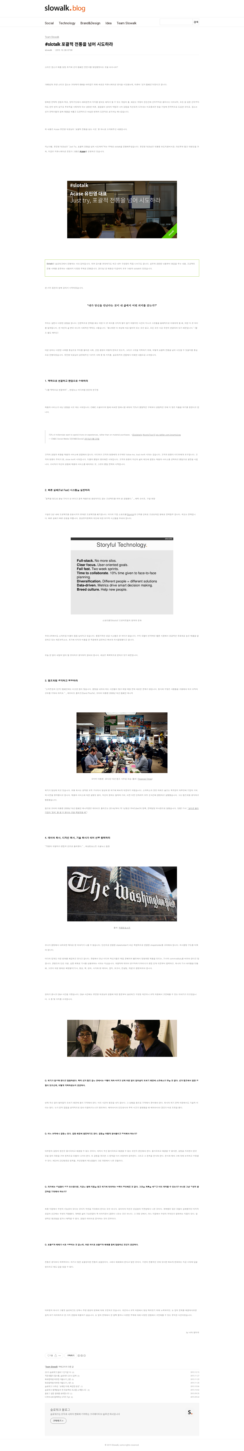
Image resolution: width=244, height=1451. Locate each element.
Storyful (130, 514)
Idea (108, 23)
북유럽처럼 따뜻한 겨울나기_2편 (58, 1379)
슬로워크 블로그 (60, 1409)
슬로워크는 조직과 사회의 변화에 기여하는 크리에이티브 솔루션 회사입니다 (85, 1414)
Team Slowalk (126, 23)
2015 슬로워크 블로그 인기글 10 (58, 1372)
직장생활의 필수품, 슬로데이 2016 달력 (61, 1376)
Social (49, 23)
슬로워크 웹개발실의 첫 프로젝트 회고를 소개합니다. (66, 1390)
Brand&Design (90, 23)
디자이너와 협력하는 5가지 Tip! (57, 1397)
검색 (196, 22)
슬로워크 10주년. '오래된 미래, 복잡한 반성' (62, 1386)
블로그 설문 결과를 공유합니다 (57, 1393)
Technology (67, 23)
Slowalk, (115, 1445)
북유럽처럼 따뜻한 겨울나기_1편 (58, 1383)
